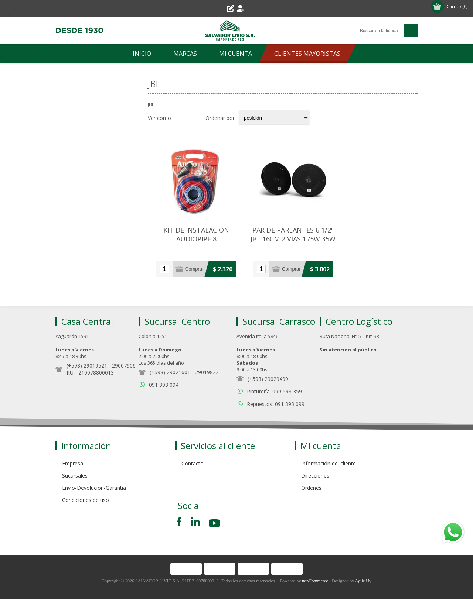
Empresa (72, 456)
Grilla (180, 117)
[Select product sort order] (274, 117)
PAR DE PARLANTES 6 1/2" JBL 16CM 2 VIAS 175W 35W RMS (282, 234)
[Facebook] (180, 514)
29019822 (207, 365)
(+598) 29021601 (170, 365)
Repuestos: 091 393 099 (275, 396)
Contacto (192, 456)
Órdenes (311, 480)
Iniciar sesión (254, 8)
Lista (195, 117)
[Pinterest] (195, 514)
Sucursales (75, 468)
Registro (216, 8)
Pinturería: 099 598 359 (274, 384)
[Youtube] (215, 517)
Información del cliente (328, 456)
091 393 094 (163, 377)
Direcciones (315, 468)
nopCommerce (315, 573)
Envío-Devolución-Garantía (94, 480)
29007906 (124, 358)
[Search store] (381, 30)
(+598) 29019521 (87, 358)
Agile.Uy (363, 573)
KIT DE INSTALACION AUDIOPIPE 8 (193, 230)
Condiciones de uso (85, 492)
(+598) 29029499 (268, 371)
